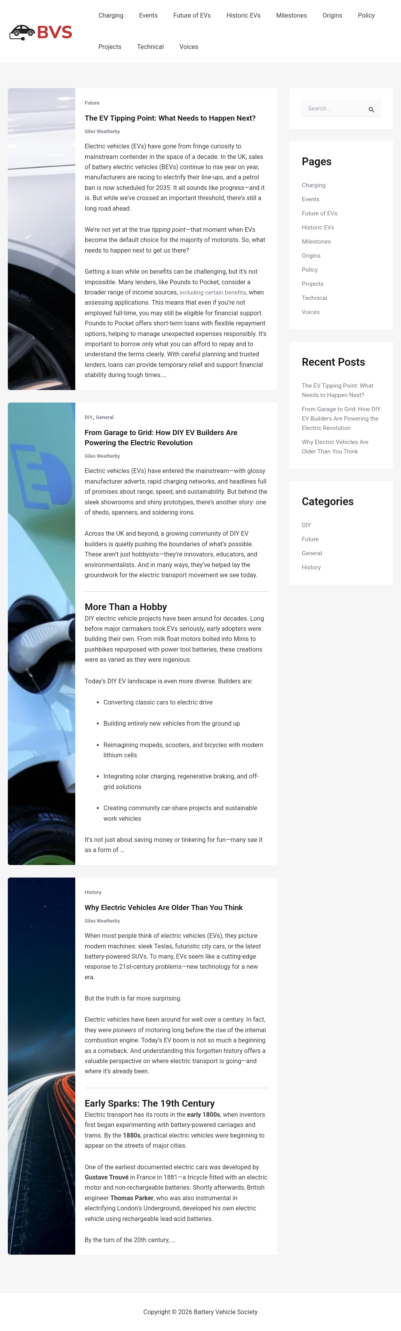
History (93, 891)
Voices (181, 47)
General (105, 417)
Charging (109, 15)
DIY (89, 417)
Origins (315, 15)
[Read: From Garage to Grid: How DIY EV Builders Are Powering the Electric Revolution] (41, 632)
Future (92, 102)
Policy (345, 15)
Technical (145, 47)
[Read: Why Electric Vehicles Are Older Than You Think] (41, 1064)
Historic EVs (233, 15)
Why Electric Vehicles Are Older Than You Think (168, 906)
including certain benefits (215, 292)
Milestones (277, 15)
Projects (108, 47)
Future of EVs (184, 15)
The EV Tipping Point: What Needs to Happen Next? (175, 118)
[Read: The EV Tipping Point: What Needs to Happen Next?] (41, 238)
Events (143, 15)
